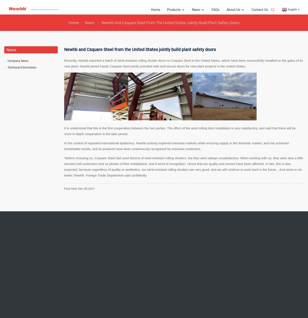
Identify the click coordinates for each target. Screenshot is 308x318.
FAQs (215, 10)
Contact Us (260, 10)
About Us (235, 10)
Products (176, 10)
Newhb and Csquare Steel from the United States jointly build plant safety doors (171, 22)
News (198, 10)
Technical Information (21, 67)
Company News (17, 61)
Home (155, 10)
